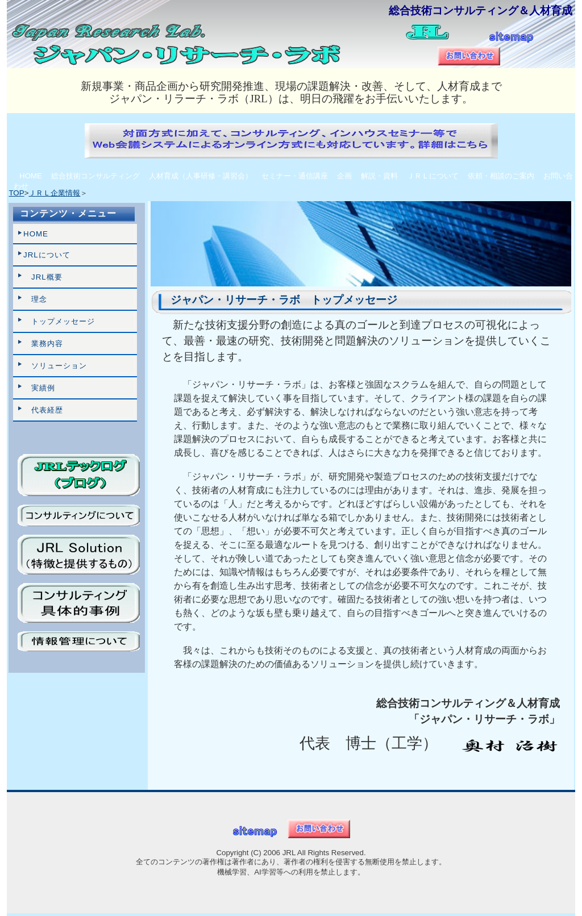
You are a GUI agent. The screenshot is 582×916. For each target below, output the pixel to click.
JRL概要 (43, 277)
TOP (16, 193)
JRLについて (46, 255)
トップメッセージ (59, 321)
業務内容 (43, 343)
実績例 (39, 388)
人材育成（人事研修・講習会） (200, 176)
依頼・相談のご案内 (501, 176)
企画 (344, 176)
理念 (35, 299)
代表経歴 (43, 410)
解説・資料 (379, 176)
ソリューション (55, 365)
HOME (30, 176)
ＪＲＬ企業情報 (54, 193)
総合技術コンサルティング (95, 176)
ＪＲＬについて (433, 176)
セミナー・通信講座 (294, 176)
